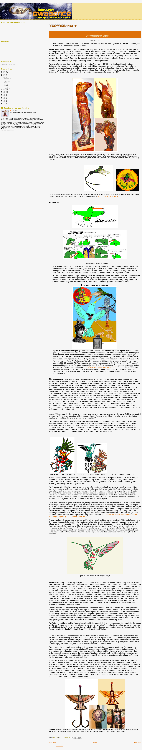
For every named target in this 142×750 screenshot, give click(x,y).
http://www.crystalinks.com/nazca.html (100, 367)
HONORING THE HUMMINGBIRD (63, 26)
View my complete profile (7, 130)
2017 (4, 94)
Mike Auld (14, 110)
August (6, 82)
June (5, 84)
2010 (4, 100)
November (6, 78)
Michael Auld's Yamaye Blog (8, 64)
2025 (4, 71)
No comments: (67, 737)
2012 (4, 98)
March (5, 86)
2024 (4, 72)
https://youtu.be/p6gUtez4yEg (108, 196)
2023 (4, 74)
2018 (4, 92)
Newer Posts (52, 742)
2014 (4, 97)
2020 (4, 89)
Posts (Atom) (59, 746)
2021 (4, 77)
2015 (4, 95)
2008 (4, 103)
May (5, 85)
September (7, 81)
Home (95, 742)
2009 (4, 101)
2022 (4, 75)
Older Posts (137, 742)
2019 (4, 91)
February (6, 88)
